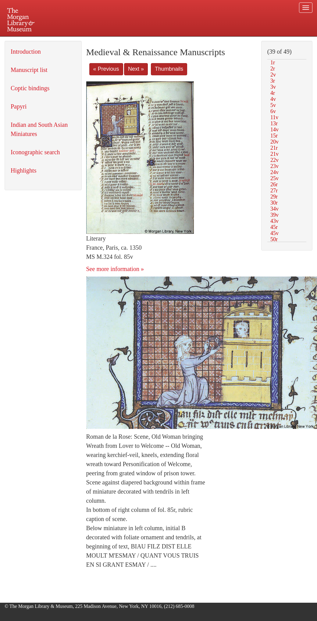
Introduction (26, 51)
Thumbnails (169, 69)
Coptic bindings (30, 88)
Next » (136, 69)
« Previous (106, 69)
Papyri (19, 106)
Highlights (23, 170)
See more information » (115, 269)
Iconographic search (35, 152)
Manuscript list (29, 69)
